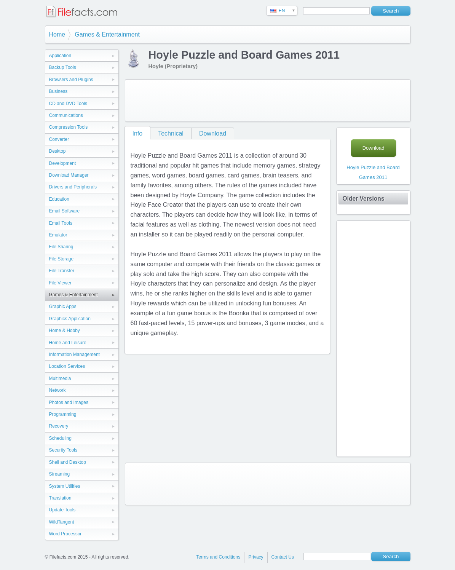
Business (58, 91)
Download (212, 133)
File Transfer (62, 270)
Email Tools (60, 223)
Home (57, 34)
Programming (63, 414)
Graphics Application (70, 318)
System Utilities (64, 486)
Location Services (67, 366)
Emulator (58, 235)
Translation (60, 498)
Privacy (255, 557)
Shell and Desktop (67, 462)
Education (59, 199)
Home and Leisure (67, 342)
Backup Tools (62, 67)
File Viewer (60, 283)
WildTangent (61, 522)
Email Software (64, 211)
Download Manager (69, 175)
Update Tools (62, 510)
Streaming (59, 474)
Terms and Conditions (218, 557)
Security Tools (63, 450)
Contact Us (282, 557)
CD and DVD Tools (68, 103)
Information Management (74, 354)
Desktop (57, 151)
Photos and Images (68, 402)
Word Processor (65, 533)
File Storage (61, 259)
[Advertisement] (267, 100)
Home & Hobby (64, 330)
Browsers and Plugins (71, 79)
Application (60, 55)
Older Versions (364, 198)
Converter (59, 139)
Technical (171, 133)
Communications (66, 115)
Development (62, 163)
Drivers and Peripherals (73, 187)
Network (57, 390)
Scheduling (60, 438)
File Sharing (61, 246)
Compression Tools (68, 127)
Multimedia (60, 378)
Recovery (59, 426)
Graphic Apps (63, 306)
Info (138, 133)
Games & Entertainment (107, 34)
